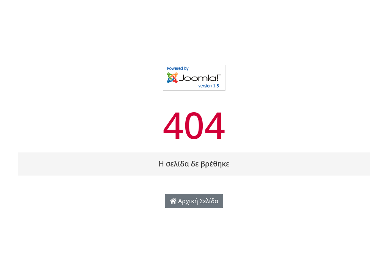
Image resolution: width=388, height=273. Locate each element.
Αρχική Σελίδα (194, 201)
